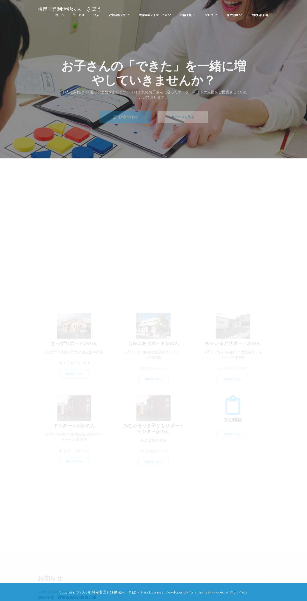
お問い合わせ (259, 15)
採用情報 (232, 15)
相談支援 (186, 15)
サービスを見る (182, 120)
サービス (78, 15)
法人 (96, 15)
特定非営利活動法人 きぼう (70, 9)
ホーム (59, 15)
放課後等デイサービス (153, 15)
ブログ (209, 15)
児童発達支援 (116, 15)
